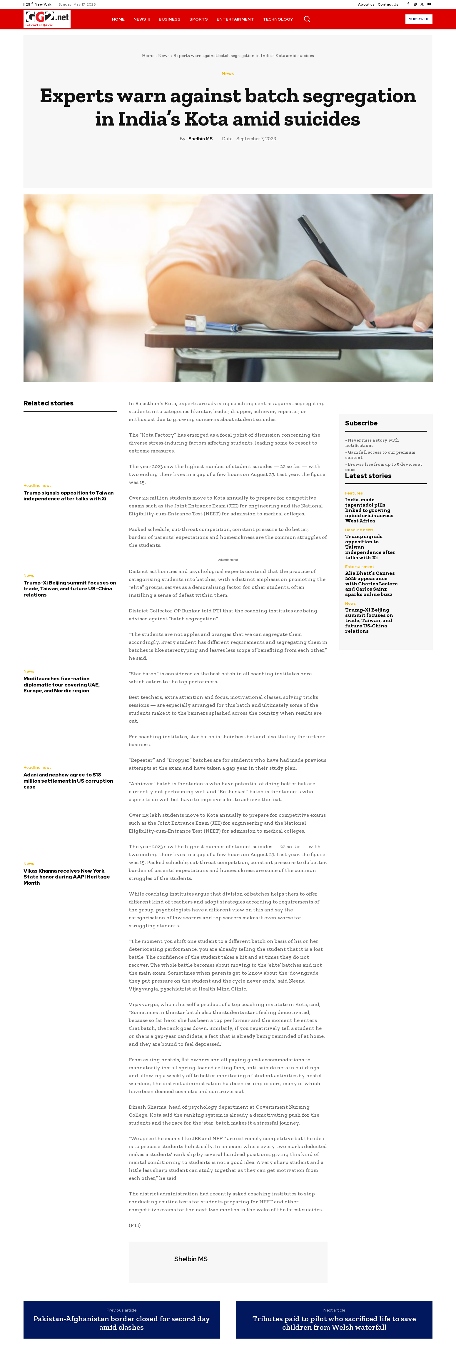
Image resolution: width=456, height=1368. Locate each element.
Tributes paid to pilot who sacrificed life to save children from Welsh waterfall (334, 1322)
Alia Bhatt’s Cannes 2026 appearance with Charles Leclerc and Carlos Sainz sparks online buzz (371, 583)
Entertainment (359, 567)
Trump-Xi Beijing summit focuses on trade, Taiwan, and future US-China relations (70, 588)
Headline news (37, 485)
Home (148, 55)
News (164, 55)
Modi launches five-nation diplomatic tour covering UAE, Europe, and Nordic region (62, 684)
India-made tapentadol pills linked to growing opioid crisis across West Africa (369, 510)
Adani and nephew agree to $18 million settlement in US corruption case (68, 780)
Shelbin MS (200, 138)
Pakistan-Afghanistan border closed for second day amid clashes (122, 1322)
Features (354, 493)
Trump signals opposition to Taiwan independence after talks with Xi (68, 496)
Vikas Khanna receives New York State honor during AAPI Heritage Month (67, 877)
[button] (306, 18)
